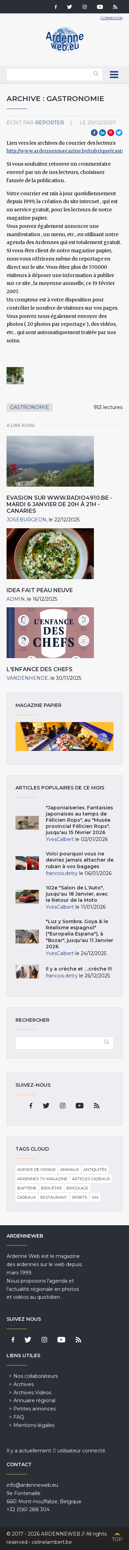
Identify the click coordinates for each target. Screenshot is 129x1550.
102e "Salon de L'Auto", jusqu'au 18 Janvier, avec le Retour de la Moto (77, 894)
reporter (49, 123)
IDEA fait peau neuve (40, 590)
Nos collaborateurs (35, 1376)
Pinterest (110, 132)
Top (117, 1539)
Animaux (69, 1169)
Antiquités (95, 1169)
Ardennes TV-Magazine (42, 1178)
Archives (23, 1384)
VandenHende (27, 678)
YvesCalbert (60, 839)
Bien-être (51, 1188)
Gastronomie (29, 407)
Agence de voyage (36, 1169)
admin (16, 599)
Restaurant (53, 1197)
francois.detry (62, 873)
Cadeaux (26, 1197)
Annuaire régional (34, 1400)
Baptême (26, 1188)
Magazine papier (64, 736)
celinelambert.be (52, 1542)
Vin (95, 1197)
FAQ (18, 1417)
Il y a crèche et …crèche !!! (79, 969)
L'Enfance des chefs (40, 669)
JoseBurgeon (26, 520)
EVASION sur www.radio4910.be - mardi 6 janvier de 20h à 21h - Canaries (59, 504)
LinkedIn (102, 132)
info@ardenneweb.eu (32, 1485)
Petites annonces (34, 1409)
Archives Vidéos (32, 1393)
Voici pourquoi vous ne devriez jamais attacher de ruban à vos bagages (80, 860)
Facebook (94, 132)
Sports (79, 1197)
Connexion (111, 18)
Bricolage (77, 1188)
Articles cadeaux (91, 1178)
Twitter (119, 132)
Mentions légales (33, 1425)
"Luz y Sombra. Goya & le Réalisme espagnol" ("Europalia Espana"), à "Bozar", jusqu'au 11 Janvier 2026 (79, 934)
